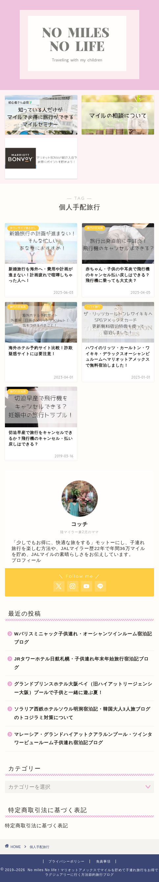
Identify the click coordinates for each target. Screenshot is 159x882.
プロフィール (26, 560)
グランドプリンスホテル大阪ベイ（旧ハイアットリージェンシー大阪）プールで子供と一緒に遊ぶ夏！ (83, 688)
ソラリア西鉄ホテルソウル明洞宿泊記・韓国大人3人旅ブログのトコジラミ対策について (82, 713)
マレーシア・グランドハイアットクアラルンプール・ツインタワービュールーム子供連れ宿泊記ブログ (83, 738)
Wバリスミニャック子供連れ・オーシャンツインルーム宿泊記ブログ (83, 638)
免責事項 (103, 861)
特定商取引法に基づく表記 (36, 825)
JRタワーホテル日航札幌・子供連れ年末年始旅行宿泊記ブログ (81, 663)
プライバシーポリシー (66, 861)
